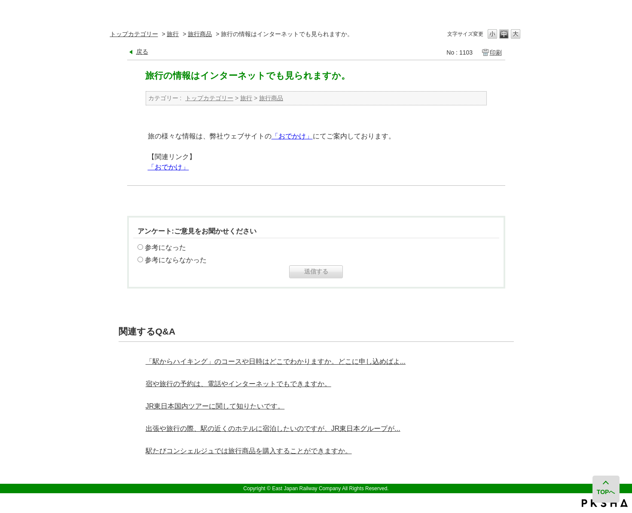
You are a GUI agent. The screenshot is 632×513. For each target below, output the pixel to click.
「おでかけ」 (292, 136)
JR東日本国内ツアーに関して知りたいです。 (215, 406)
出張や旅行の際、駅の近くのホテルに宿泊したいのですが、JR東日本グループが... (273, 428)
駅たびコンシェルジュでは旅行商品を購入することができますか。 (249, 451)
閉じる (515, 10)
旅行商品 (200, 34)
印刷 (496, 52)
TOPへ (606, 491)
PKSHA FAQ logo (605, 503)
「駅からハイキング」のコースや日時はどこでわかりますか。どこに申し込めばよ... (276, 361)
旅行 (173, 34)
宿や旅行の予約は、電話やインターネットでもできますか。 (238, 383)
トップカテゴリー (134, 34)
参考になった (165, 247)
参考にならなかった (176, 260)
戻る (142, 51)
